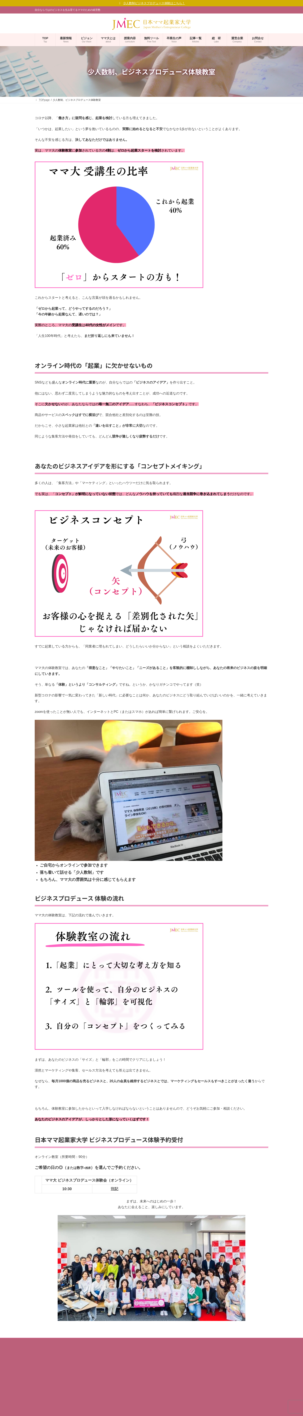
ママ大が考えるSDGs (52, 1388)
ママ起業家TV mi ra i (129, 1370)
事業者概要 (43, 1351)
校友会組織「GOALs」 (130, 1385)
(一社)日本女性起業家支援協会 (146, 1413)
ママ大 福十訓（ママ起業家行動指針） (61, 1380)
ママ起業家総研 (126, 1363)
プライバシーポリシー (49, 1395)
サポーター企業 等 (127, 1392)
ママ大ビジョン (46, 1373)
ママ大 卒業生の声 (127, 1378)
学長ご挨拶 (43, 1366)
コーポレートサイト (51, 1358)
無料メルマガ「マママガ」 (132, 1356)
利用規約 (42, 1402)
